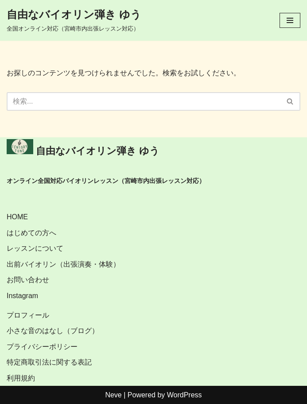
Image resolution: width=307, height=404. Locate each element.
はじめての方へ (31, 233)
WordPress (184, 395)
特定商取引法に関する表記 (49, 362)
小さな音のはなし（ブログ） (53, 330)
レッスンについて (35, 248)
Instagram (22, 295)
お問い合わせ (28, 280)
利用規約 (21, 378)
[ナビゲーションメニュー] (290, 20)
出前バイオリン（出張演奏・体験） (63, 264)
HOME (17, 217)
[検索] (143, 101)
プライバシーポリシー (42, 346)
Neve (113, 395)
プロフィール (28, 315)
